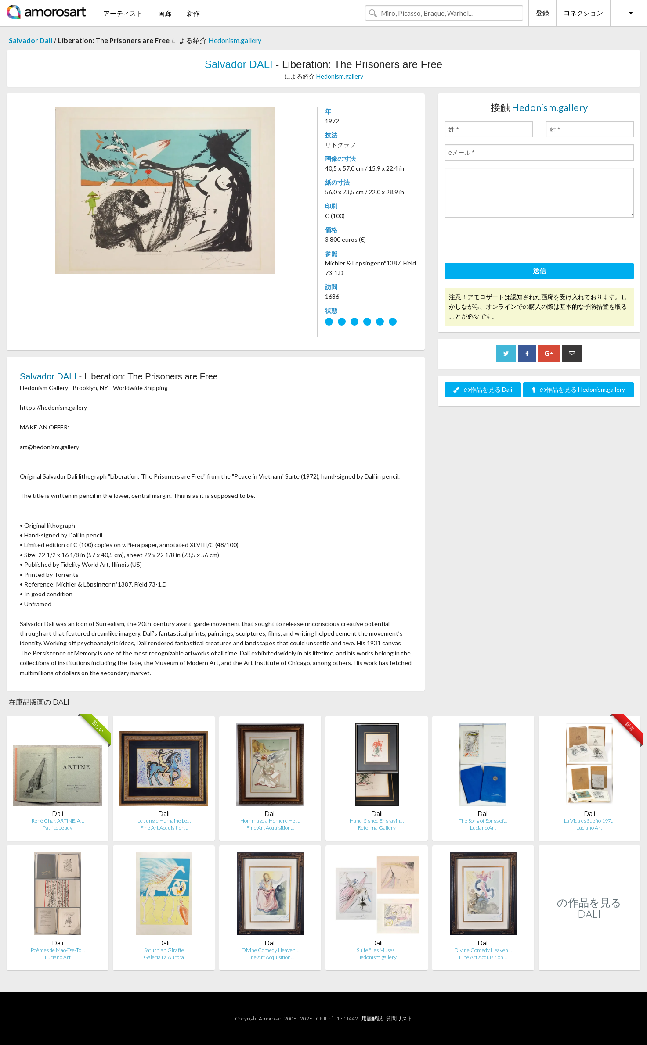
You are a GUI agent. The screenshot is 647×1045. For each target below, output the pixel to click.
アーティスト (123, 13)
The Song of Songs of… (483, 820)
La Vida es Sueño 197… (589, 820)
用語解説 (372, 1018)
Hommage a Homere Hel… (270, 820)
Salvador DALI (239, 64)
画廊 (164, 13)
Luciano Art (483, 827)
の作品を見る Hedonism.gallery (578, 389)
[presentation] (511, 242)
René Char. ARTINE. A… (58, 820)
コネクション (583, 13)
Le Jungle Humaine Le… (164, 820)
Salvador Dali (30, 40)
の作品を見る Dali (482, 389)
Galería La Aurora (164, 957)
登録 (542, 13)
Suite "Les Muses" (377, 950)
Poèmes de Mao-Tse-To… (58, 950)
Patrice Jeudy (57, 827)
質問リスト (399, 1018)
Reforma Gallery (377, 827)
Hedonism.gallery (234, 40)
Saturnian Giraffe (164, 950)
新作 (193, 13)
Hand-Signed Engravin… (377, 820)
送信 (539, 271)
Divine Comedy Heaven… (270, 950)
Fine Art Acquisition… (164, 827)
